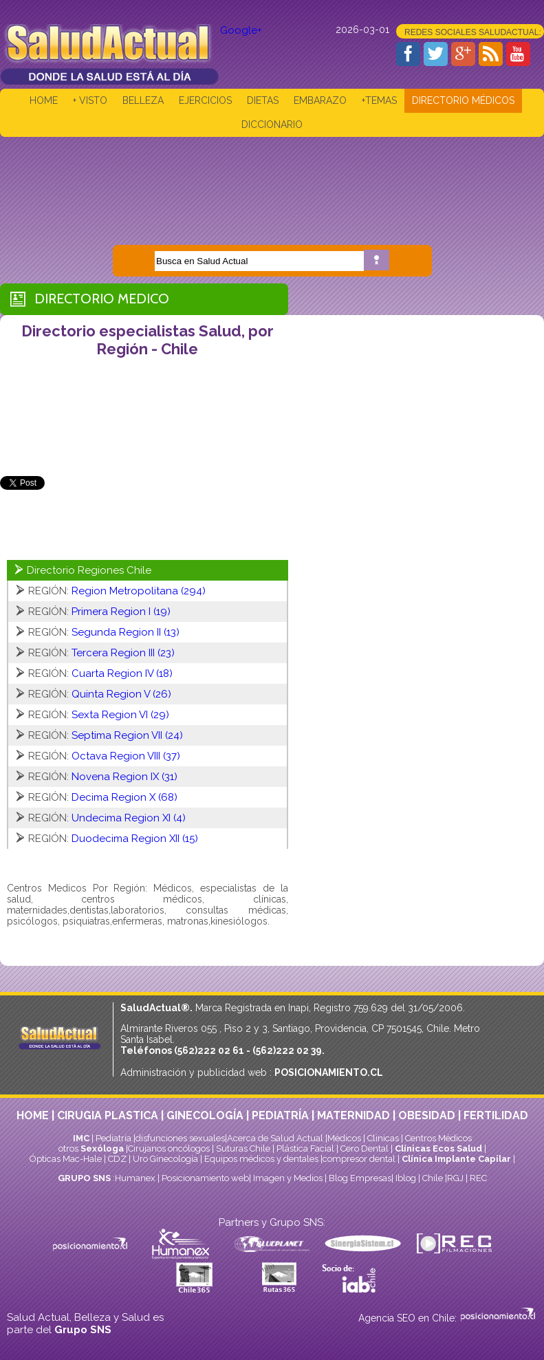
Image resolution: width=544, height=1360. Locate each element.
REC (478, 1178)
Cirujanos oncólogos (169, 1148)
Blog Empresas (359, 1178)
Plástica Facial (306, 1148)
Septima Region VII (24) (127, 735)
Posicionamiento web (205, 1178)
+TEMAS (379, 100)
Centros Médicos (438, 1138)
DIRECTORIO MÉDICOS (463, 100)
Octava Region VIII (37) (126, 756)
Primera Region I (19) (121, 611)
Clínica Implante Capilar (456, 1159)
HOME (44, 100)
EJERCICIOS (205, 100)
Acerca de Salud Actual (275, 1138)
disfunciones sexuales (180, 1138)
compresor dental (359, 1159)
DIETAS (263, 100)
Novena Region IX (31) (124, 776)
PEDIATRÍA (280, 1115)
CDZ (117, 1159)
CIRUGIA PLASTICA (107, 1115)
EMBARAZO (320, 100)
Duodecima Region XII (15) (135, 838)
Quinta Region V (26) (121, 694)
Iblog (405, 1178)
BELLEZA (143, 100)
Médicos (345, 1138)
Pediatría (113, 1138)
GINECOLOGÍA (204, 1115)
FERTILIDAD (496, 1115)
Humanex (135, 1178)
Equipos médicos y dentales (262, 1159)
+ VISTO (90, 100)
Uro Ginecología (165, 1159)
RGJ (455, 1178)
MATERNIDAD (353, 1115)
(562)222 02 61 (209, 1050)
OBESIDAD (426, 1115)
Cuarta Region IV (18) (122, 673)
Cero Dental (364, 1148)
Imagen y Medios (288, 1178)
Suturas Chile (243, 1148)
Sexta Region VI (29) (120, 715)
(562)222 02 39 (287, 1050)
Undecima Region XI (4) (129, 818)
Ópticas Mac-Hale (66, 1159)
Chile (432, 1178)
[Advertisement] (272, 181)
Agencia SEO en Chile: (408, 1318)
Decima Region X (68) (124, 797)
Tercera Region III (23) (123, 653)
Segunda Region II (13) (125, 632)
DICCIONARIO (272, 124)
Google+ (241, 30)
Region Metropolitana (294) (139, 591)
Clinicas (383, 1138)
